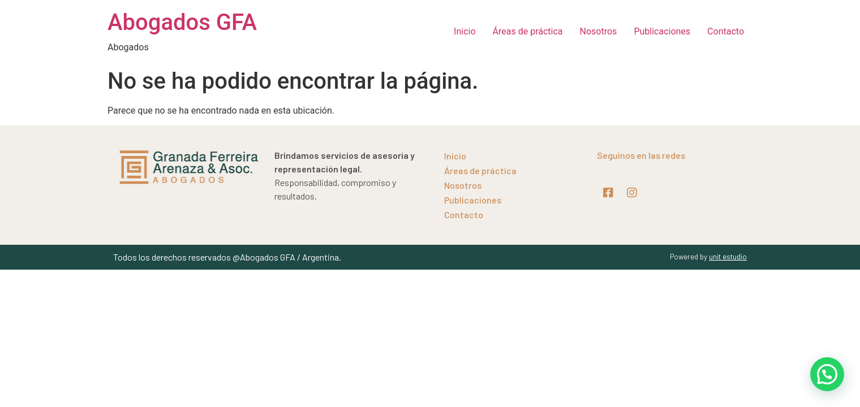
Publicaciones (662, 31)
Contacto (725, 31)
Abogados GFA (182, 22)
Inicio (464, 31)
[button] (827, 374)
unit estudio (728, 256)
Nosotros (598, 31)
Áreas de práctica (528, 31)
